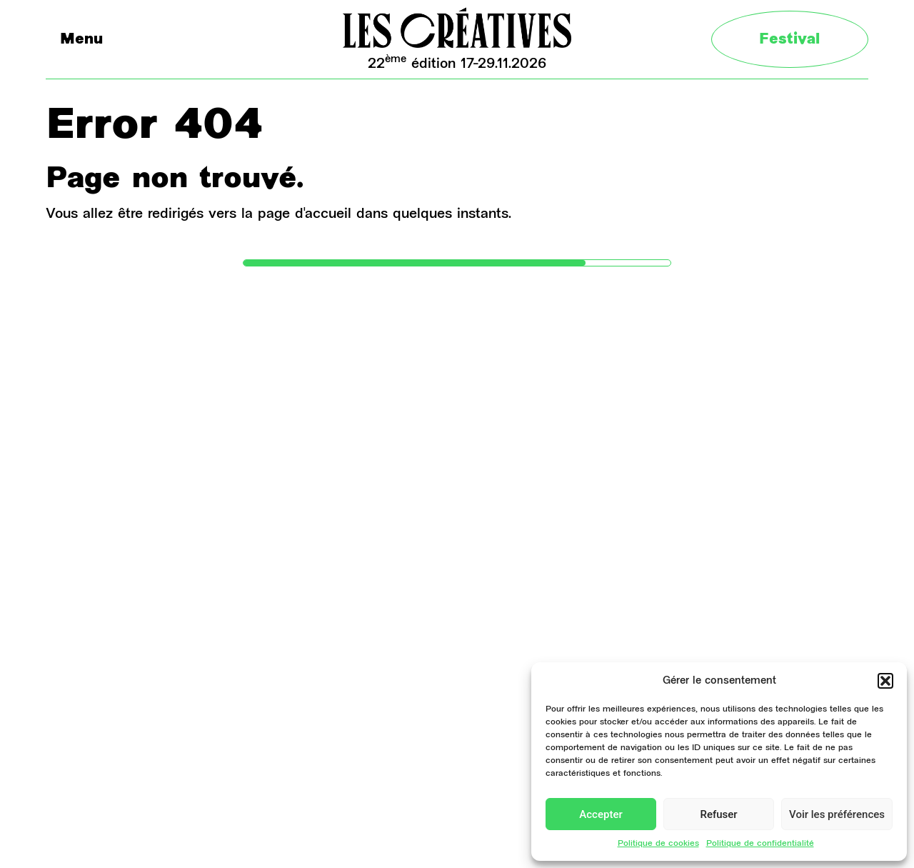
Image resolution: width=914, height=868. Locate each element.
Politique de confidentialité (760, 843)
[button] (885, 681)
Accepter (600, 814)
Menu (81, 40)
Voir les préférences (837, 814)
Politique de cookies (658, 843)
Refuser (718, 814)
